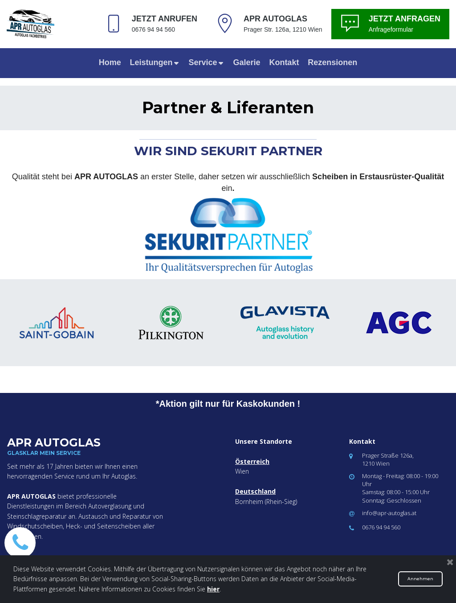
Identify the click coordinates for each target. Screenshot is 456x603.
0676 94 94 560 (381, 527)
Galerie (246, 62)
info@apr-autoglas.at (389, 513)
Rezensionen (332, 62)
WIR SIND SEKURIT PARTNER (228, 150)
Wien (242, 471)
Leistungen (155, 62)
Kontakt (284, 62)
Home (110, 62)
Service (206, 62)
